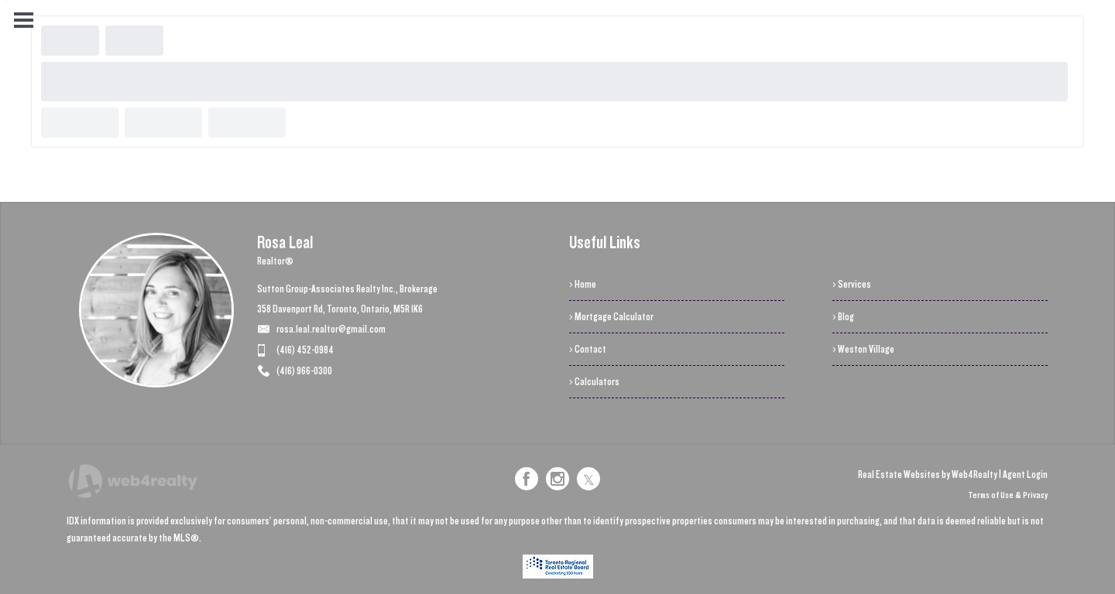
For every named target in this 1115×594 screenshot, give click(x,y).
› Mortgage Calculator (611, 317)
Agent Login (1025, 474)
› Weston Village (863, 349)
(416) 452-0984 (305, 350)
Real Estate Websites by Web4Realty (927, 474)
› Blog (843, 317)
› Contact (587, 349)
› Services (851, 284)
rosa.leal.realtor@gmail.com (331, 329)
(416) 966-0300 (304, 371)
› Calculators (594, 381)
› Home (582, 284)
